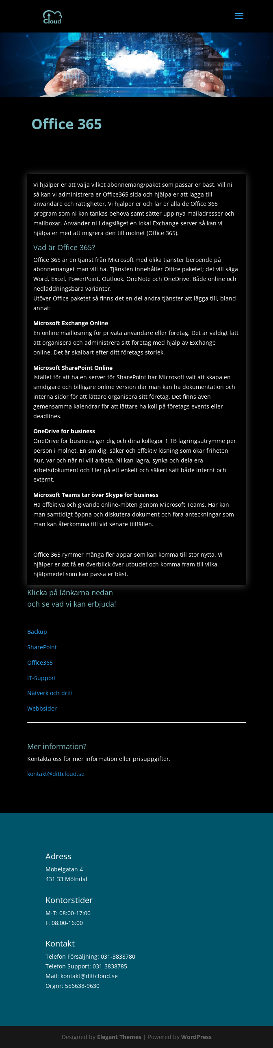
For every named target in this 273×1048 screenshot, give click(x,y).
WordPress (196, 1037)
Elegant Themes (119, 1037)
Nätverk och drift (50, 693)
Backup (37, 631)
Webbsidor (42, 708)
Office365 (40, 662)
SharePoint (42, 647)
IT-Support (41, 678)
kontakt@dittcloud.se (55, 774)
